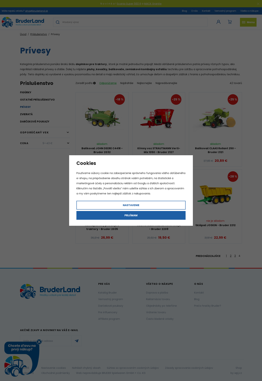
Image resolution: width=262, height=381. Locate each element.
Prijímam (131, 215)
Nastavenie (131, 205)
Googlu (141, 183)
